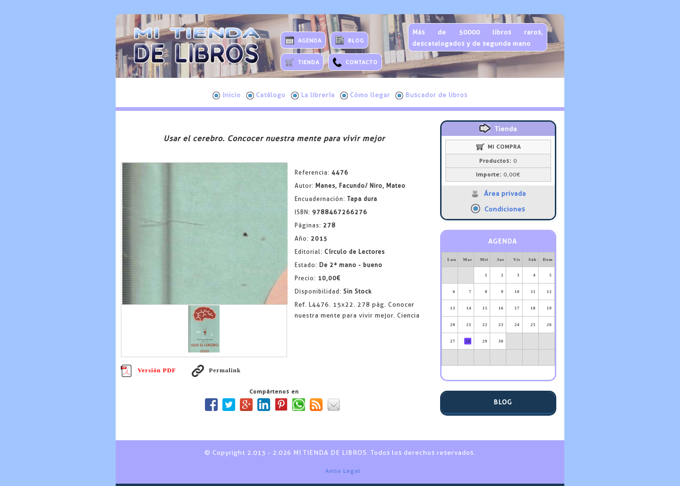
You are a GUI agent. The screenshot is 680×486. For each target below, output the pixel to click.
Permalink (216, 370)
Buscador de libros (431, 95)
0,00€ (498, 174)
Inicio (226, 95)
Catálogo (266, 95)
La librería (313, 95)
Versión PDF (148, 370)
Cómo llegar (365, 95)
